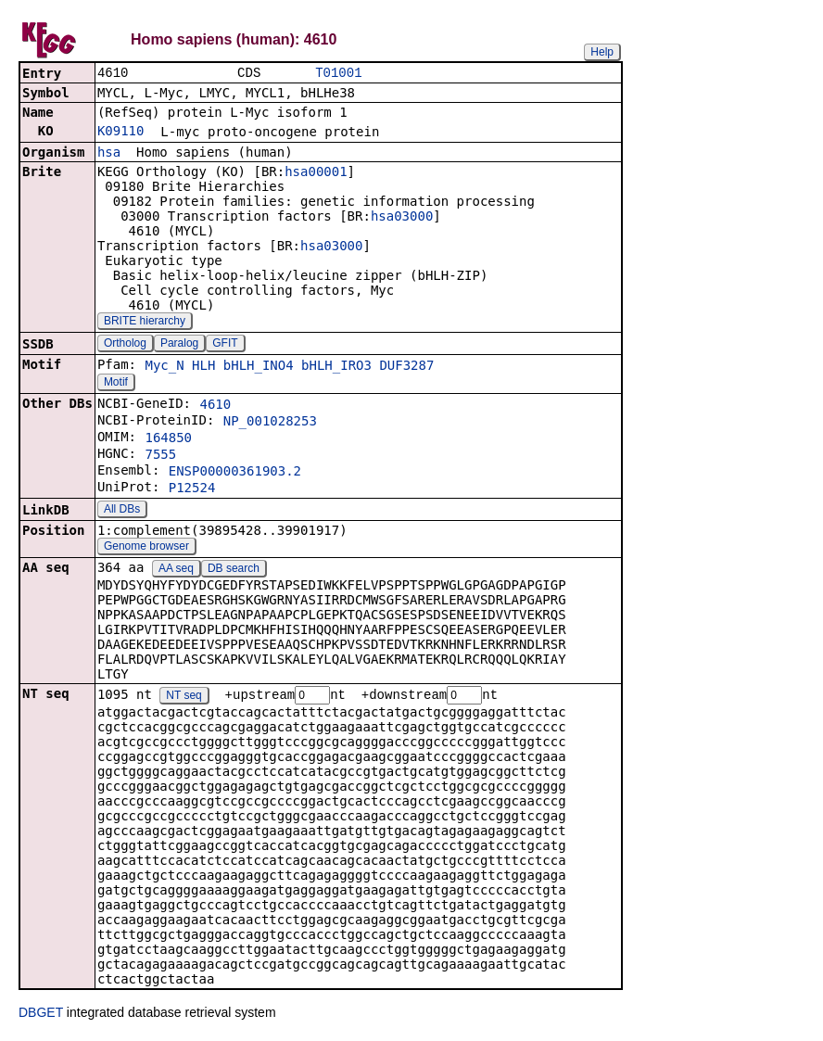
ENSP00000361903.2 (235, 472)
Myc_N (164, 367)
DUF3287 (406, 367)
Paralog (179, 344)
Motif (116, 383)
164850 (168, 439)
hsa (108, 153)
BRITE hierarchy (144, 322)
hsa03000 (402, 217)
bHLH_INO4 (258, 367)
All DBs (122, 510)
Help (602, 51)
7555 (160, 456)
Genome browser (146, 547)
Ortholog (125, 344)
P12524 (192, 489)
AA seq (176, 570)
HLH (203, 367)
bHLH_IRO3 (336, 367)
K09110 (121, 132)
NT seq (183, 698)
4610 (215, 406)
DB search (234, 570)
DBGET (41, 1015)
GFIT (224, 344)
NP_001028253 (270, 422)
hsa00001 (316, 173)
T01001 (338, 74)
